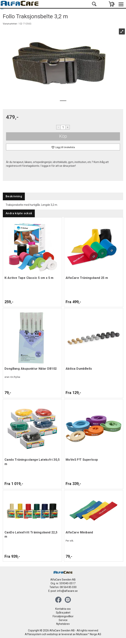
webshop (52, 634)
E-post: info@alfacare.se (63, 590)
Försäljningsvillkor (63, 616)
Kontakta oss (63, 608)
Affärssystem (33, 634)
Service (63, 620)
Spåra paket (63, 612)
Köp (63, 136)
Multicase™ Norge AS (88, 634)
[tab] (14, 196)
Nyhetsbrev (63, 623)
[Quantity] (63, 127)
